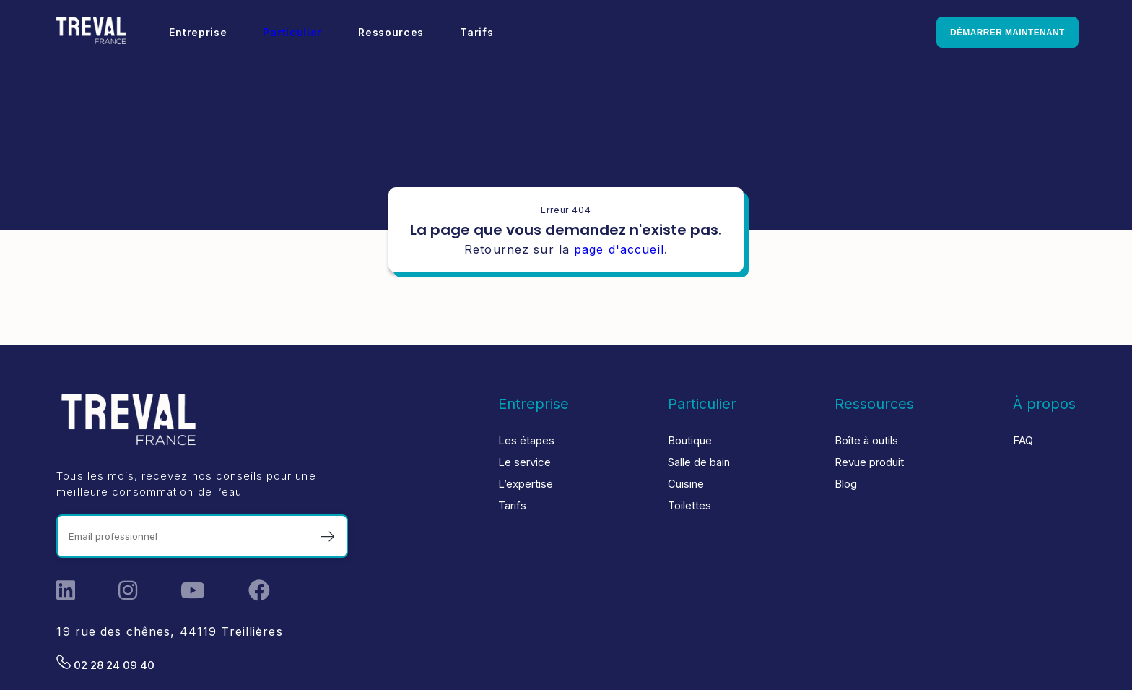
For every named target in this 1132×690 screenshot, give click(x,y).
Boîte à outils (866, 440)
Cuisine (686, 484)
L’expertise (525, 484)
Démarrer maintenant (1003, 32)
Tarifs (479, 32)
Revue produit (869, 462)
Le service (524, 462)
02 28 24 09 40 (105, 663)
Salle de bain (699, 462)
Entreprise (201, 32)
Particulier (295, 32)
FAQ (1023, 440)
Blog (846, 484)
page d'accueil (619, 249)
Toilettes (689, 505)
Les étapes (526, 440)
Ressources (394, 32)
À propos (1044, 404)
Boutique (690, 440)
